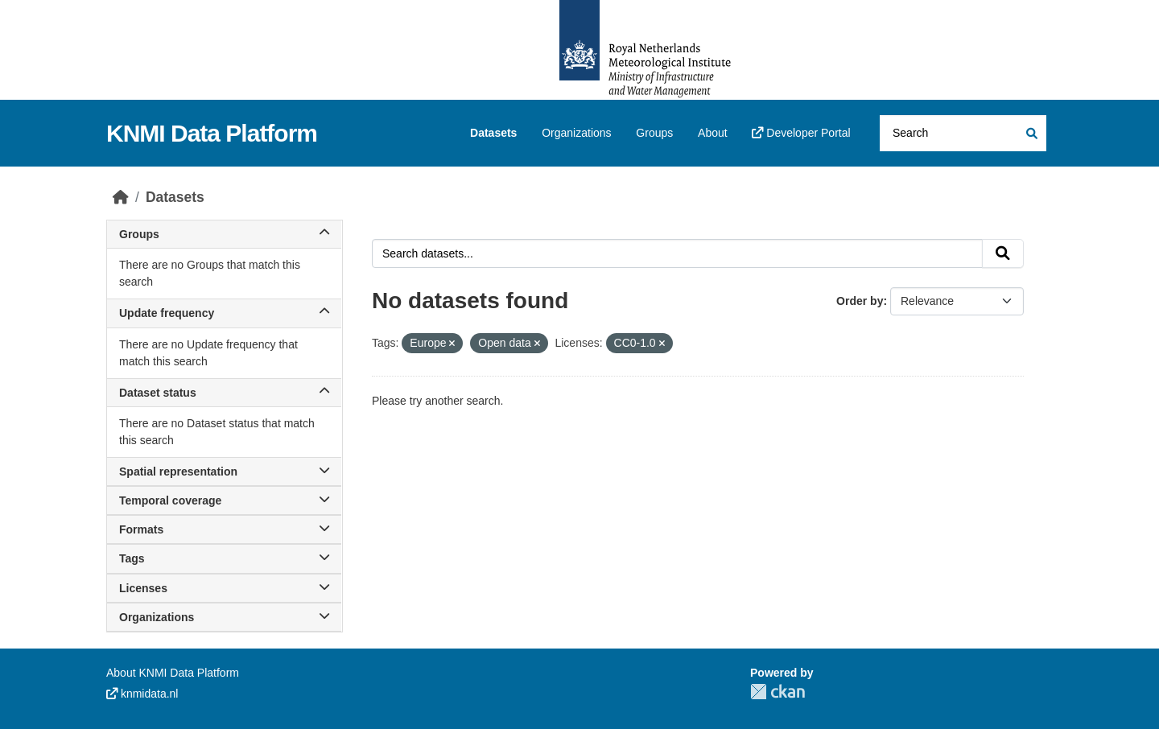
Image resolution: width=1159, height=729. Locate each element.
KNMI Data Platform (211, 133)
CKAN (777, 691)
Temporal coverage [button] (224, 500)
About (713, 132)
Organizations (576, 132)
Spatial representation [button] (224, 471)
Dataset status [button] (224, 392)
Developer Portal (801, 132)
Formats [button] (224, 529)
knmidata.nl (142, 693)
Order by (859, 300)
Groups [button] (224, 234)
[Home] (121, 197)
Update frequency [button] (224, 313)
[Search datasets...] (963, 133)
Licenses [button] (224, 588)
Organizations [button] (224, 617)
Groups (654, 132)
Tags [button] (224, 558)
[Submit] (1031, 133)
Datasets (493, 132)
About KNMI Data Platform (172, 672)
